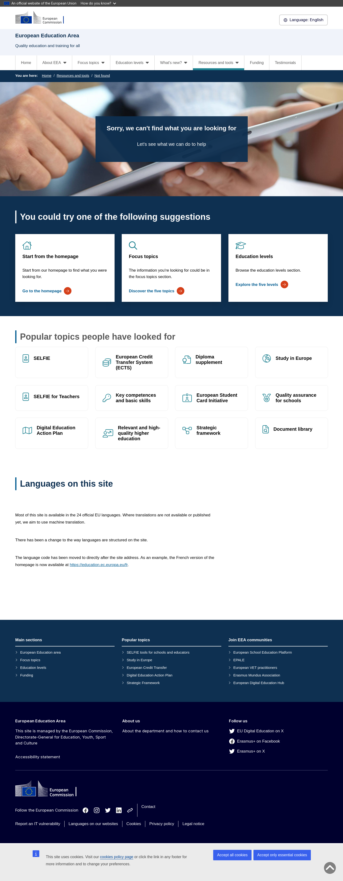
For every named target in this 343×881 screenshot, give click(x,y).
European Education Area (40, 721)
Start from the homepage (50, 256)
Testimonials (285, 63)
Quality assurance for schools (296, 397)
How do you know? (98, 3)
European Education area (40, 652)
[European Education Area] (42, 17)
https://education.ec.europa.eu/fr (99, 565)
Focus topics (143, 256)
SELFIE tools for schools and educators (158, 652)
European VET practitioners (255, 668)
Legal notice (193, 824)
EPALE (238, 660)
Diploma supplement (209, 359)
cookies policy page (116, 857)
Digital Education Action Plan (56, 430)
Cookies (133, 824)
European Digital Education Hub (258, 683)
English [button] (303, 20)
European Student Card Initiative (217, 397)
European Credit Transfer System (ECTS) (134, 362)
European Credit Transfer (147, 668)
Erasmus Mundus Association (256, 675)
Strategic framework (209, 430)
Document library (292, 429)
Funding (257, 63)
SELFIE (42, 358)
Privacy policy (161, 824)
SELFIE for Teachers (57, 396)
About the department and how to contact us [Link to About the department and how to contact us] (165, 731)
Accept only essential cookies (282, 855)
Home (26, 63)
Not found (102, 75)
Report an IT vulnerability (37, 824)
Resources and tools (73, 75)
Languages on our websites (93, 824)
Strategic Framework (143, 683)
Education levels (254, 256)
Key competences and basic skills (136, 397)
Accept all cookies (232, 855)
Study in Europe (294, 358)
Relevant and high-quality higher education (139, 433)
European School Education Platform (262, 652)
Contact (148, 806)
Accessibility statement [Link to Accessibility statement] (37, 756)
